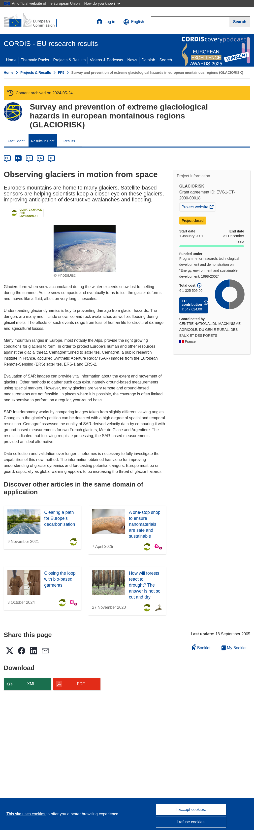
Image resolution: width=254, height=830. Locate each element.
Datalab (148, 60)
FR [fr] (40, 158)
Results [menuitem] (69, 141)
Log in (105, 22)
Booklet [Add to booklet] (201, 647)
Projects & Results (69, 60)
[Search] (239, 21)
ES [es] (29, 158)
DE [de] (7, 158)
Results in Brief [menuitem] (42, 141)
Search (165, 60)
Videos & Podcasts (106, 60)
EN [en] (18, 158)
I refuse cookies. (191, 822)
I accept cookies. (191, 809)
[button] (133, 22)
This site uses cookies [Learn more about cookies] (26, 814)
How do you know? (102, 3)
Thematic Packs (35, 60)
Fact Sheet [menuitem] (16, 141)
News (132, 60)
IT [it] (51, 158)
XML (31, 684)
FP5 (61, 73)
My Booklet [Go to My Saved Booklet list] (234, 647)
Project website (198, 206)
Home (11, 60)
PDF (81, 684)
